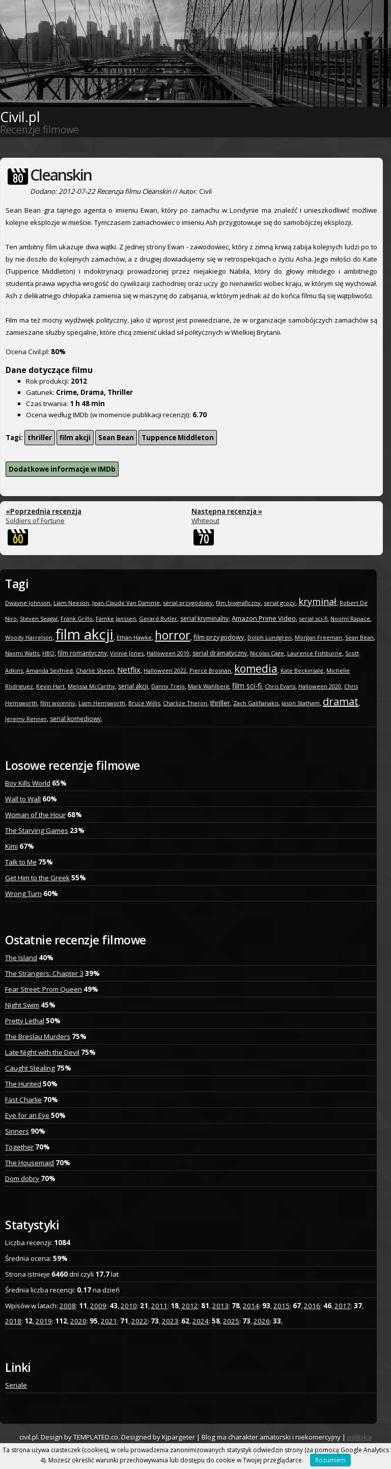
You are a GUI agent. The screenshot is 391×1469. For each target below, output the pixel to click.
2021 (109, 1321)
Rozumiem (330, 1460)
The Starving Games (36, 830)
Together (19, 1146)
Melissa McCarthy (91, 686)
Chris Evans (280, 686)
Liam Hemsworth (101, 703)
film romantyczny (82, 653)
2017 (342, 1305)
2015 (281, 1305)
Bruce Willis (144, 703)
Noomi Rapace (350, 618)
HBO (48, 653)
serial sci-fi (313, 618)
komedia (255, 668)
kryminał (317, 601)
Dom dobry (22, 1178)
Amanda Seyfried (49, 670)
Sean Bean (116, 437)
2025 (231, 1321)
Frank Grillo (77, 618)
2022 (139, 1321)
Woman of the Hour (35, 814)
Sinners (17, 1131)
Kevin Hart (50, 686)
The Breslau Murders (37, 1036)
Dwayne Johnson (27, 603)
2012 (190, 1305)
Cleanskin (61, 174)
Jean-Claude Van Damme (126, 603)
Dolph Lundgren (269, 637)
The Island (21, 957)
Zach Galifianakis (255, 703)
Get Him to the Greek (37, 877)
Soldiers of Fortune (43, 516)
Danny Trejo (168, 686)
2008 (68, 1305)
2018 (13, 1321)
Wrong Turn (23, 893)
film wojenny (57, 703)
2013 (220, 1305)
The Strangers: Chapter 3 (44, 973)
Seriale (16, 1385)
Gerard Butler (158, 618)
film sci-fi (247, 685)
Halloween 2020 (319, 686)
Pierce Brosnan (210, 670)
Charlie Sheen (95, 670)
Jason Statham (301, 703)
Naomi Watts (22, 653)
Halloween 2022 (165, 670)
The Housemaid (29, 1162)
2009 (98, 1305)
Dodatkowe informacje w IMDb (62, 469)
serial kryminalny (204, 618)
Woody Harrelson (28, 637)
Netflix (129, 670)
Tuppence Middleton (178, 437)
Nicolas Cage (267, 653)
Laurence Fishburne (314, 653)
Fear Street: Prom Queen (43, 989)
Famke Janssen (116, 618)
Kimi (11, 846)
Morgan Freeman (318, 637)
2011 (159, 1305)
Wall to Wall (23, 798)
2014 (251, 1305)
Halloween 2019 (168, 653)
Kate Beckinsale (302, 670)
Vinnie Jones (127, 653)
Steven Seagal (39, 618)
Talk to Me (21, 862)
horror (172, 635)
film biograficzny (238, 603)
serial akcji (133, 686)
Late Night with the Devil (42, 1052)
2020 (78, 1321)
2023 (170, 1321)
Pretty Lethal (24, 1020)
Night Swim (22, 1005)
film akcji (75, 437)
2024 (200, 1321)
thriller (39, 437)
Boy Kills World (27, 783)
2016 (312, 1305)
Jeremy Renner (26, 719)
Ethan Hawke (134, 637)
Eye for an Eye (27, 1115)
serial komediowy (75, 718)
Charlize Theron (185, 703)
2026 (262, 1321)
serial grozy (279, 603)
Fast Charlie (23, 1099)
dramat (340, 701)
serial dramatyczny (219, 653)
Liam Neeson (71, 603)
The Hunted (23, 1083)
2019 (44, 1321)
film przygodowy (218, 637)
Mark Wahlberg (208, 686)
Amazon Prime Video (264, 618)
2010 (129, 1305)
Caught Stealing (30, 1068)
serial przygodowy (188, 603)
